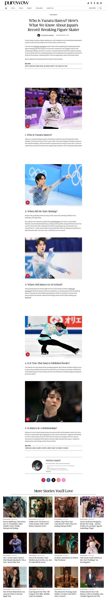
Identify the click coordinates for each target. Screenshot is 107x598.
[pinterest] (28, 126)
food (21, 8)
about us (50, 8)
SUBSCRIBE (92, 8)
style (13, 8)
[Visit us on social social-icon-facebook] (94, 3)
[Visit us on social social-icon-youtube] (101, 3)
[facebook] (48, 480)
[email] (64, 480)
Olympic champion (40, 46)
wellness (39, 8)
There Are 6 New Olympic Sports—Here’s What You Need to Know (46, 448)
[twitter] (53, 480)
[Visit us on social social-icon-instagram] (98, 3)
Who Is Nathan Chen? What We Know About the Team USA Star (46, 66)
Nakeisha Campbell (48, 35)
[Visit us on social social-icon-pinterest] (91, 3)
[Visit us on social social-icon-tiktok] (88, 3)
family (29, 8)
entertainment (53, 14)
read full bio (48, 471)
